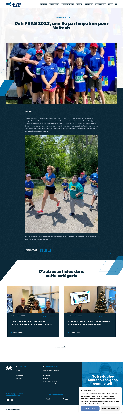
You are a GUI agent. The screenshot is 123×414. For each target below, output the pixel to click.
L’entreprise (43, 4)
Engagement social (48, 322)
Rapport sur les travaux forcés (51, 383)
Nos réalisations (54, 4)
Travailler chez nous (68, 4)
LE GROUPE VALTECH (100, 4)
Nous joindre (89, 4)
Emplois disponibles (48, 373)
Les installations (20, 373)
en (116, 4)
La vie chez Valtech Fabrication (51, 370)
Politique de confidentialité (50, 381)
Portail (110, 4)
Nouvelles (79, 4)
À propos (18, 370)
